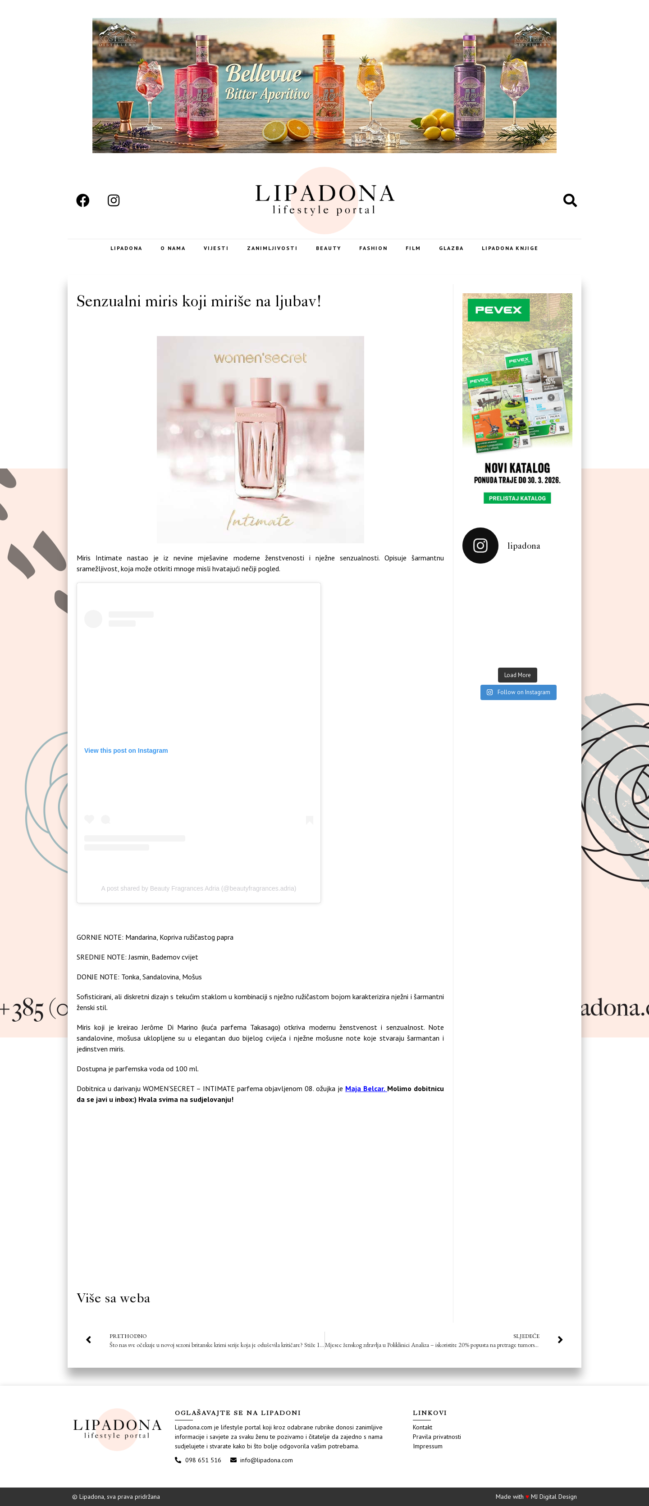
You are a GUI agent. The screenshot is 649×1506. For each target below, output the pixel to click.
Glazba (451, 248)
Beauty (328, 248)
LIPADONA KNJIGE (510, 248)
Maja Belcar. (366, 1088)
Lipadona (126, 248)
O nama (173, 248)
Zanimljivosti (272, 248)
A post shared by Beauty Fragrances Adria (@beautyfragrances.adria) (199, 888)
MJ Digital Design (554, 1496)
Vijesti (216, 248)
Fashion (373, 248)
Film (413, 248)
